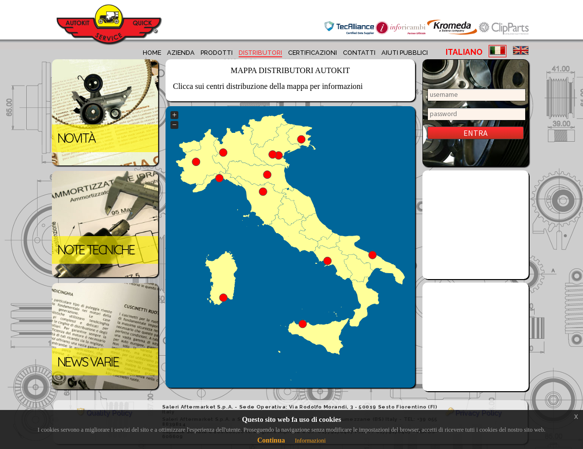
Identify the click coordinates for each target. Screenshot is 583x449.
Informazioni (310, 440)
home (152, 52)
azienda (181, 52)
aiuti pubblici (404, 52)
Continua (271, 440)
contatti (359, 52)
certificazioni (312, 52)
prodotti (217, 52)
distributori (260, 52)
